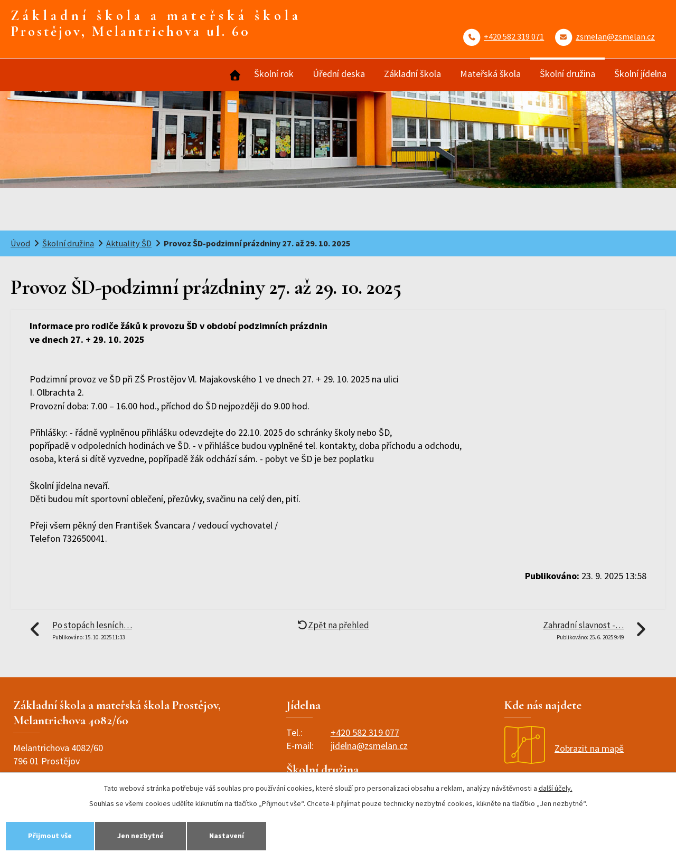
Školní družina (567, 74)
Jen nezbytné (140, 835)
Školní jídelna (640, 74)
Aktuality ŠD (129, 243)
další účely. (555, 788)
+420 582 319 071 (514, 36)
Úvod (234, 75)
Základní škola (412, 74)
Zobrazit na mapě (564, 748)
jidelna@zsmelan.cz (369, 746)
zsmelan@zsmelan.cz (615, 36)
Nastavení (226, 835)
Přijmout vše (50, 835)
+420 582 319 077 (365, 732)
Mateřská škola (490, 74)
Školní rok (274, 74)
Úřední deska (339, 74)
